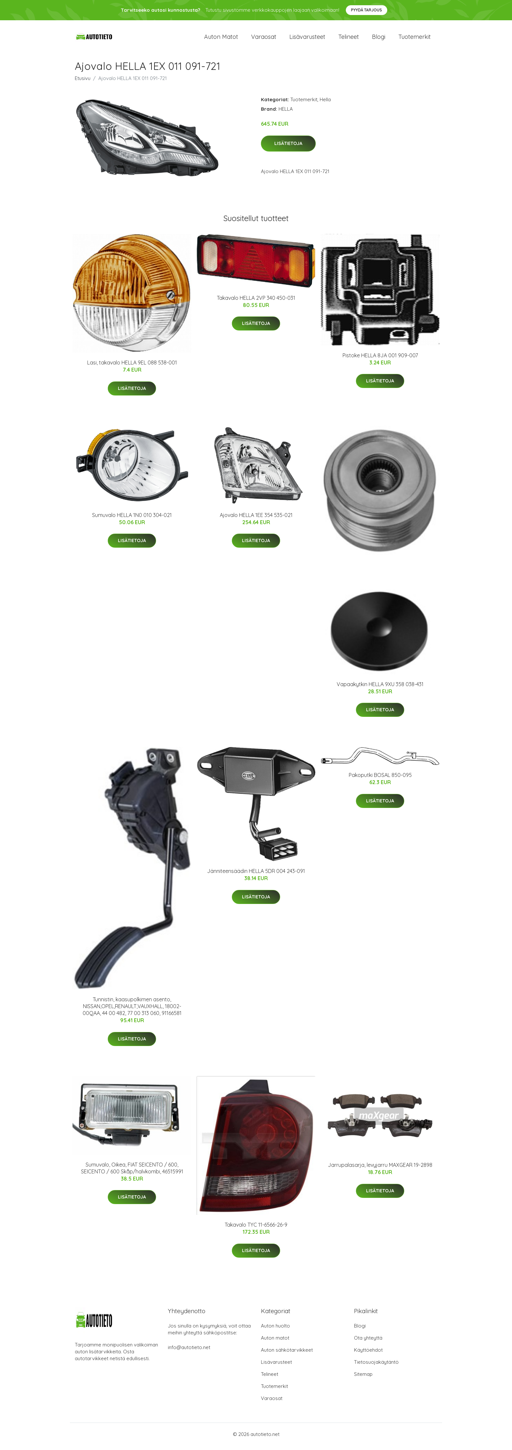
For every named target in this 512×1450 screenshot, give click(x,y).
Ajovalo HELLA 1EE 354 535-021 (256, 519)
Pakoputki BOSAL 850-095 (380, 779)
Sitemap (363, 1379)
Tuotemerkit (414, 39)
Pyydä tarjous (366, 10)
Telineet (348, 39)
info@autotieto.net (189, 1352)
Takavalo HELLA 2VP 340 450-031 (256, 302)
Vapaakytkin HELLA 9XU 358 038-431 (380, 688)
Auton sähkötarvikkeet (287, 1354)
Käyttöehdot (368, 1354)
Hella (325, 104)
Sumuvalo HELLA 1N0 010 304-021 (132, 519)
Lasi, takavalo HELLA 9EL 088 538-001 (132, 367)
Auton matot (221, 39)
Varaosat (263, 39)
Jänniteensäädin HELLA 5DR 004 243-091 (256, 875)
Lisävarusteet (307, 39)
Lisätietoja (288, 148)
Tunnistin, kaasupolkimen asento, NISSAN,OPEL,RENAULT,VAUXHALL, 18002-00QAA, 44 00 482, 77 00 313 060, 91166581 (132, 1011)
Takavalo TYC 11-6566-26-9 (256, 1229)
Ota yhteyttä (368, 1342)
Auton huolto (275, 1330)
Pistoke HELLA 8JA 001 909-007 (380, 360)
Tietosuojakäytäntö (376, 1366)
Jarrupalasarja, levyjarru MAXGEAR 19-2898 (380, 1169)
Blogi (378, 39)
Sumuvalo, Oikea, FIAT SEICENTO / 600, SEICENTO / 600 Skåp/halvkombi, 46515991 (132, 1172)
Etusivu (82, 83)
